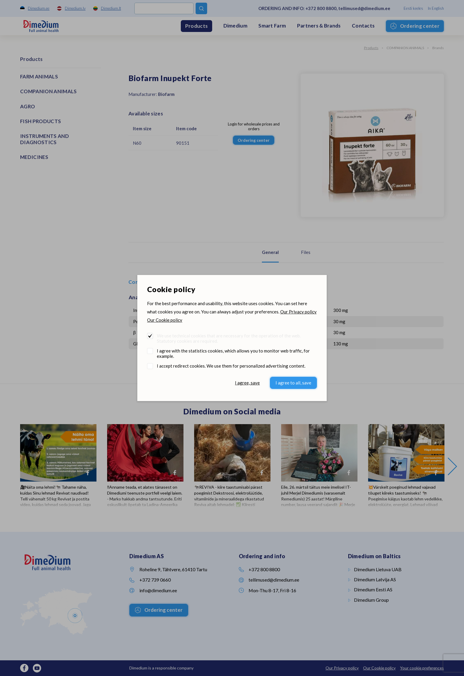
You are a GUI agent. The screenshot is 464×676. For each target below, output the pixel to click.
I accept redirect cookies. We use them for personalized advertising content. (231, 365)
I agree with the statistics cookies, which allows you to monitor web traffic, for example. (233, 353)
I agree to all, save (293, 382)
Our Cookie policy (164, 320)
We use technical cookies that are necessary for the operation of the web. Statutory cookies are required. (229, 338)
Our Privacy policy (298, 311)
